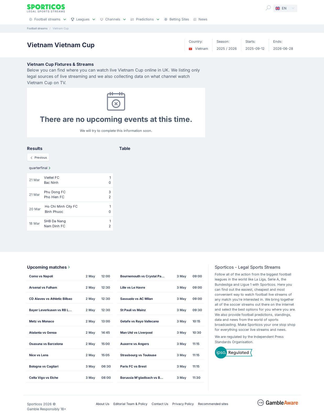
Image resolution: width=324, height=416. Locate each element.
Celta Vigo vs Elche (43, 378)
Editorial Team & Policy (130, 404)
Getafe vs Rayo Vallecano (139, 321)
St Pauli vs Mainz (133, 310)
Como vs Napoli (41, 276)
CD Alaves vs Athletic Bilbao (50, 299)
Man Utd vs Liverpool (136, 332)
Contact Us (160, 404)
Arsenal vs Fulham (43, 287)
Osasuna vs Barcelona (46, 344)
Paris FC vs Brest (133, 366)
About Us (102, 404)
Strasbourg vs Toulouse (138, 355)
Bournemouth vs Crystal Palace (144, 276)
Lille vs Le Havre (132, 287)
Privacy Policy (183, 404)
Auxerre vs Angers (134, 344)
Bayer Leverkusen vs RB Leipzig (53, 310)
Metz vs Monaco (41, 321)
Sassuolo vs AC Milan (136, 299)
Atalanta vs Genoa (43, 332)
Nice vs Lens (38, 355)
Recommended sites (213, 404)
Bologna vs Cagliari (43, 366)
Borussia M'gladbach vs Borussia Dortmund (144, 378)
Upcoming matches (49, 267)
